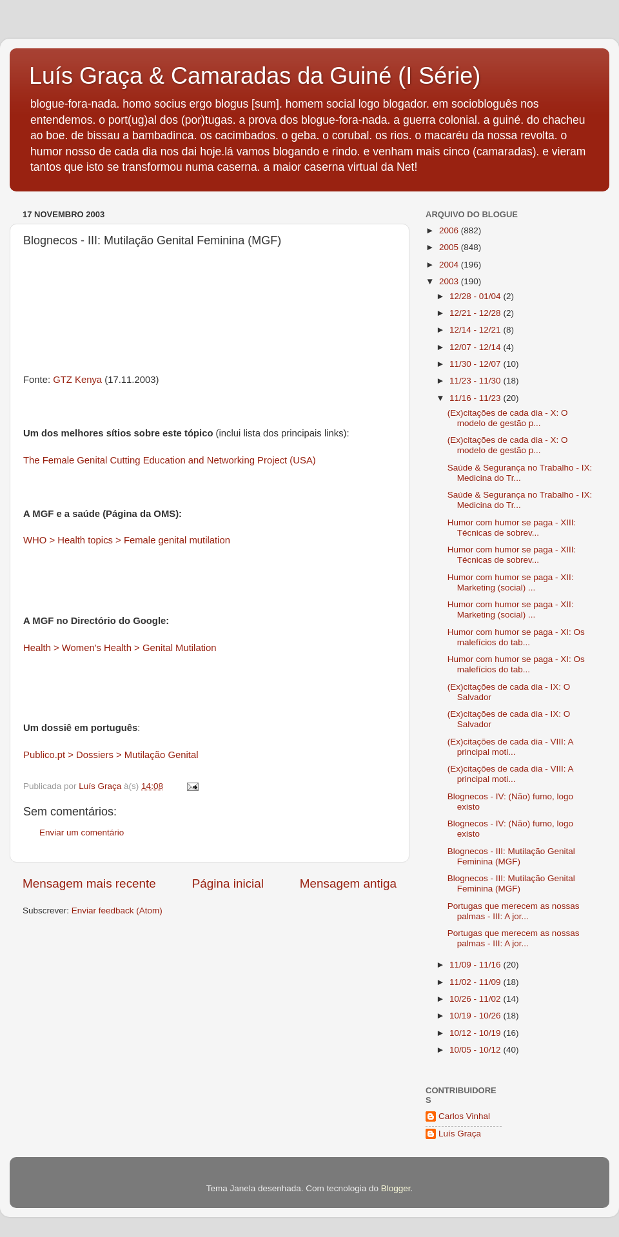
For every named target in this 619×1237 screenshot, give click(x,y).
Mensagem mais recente (89, 883)
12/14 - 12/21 (476, 330)
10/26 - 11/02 (476, 999)
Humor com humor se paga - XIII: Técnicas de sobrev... (511, 528)
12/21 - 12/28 (476, 313)
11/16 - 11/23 (476, 398)
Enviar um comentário (81, 832)
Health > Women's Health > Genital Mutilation (120, 648)
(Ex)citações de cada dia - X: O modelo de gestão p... (507, 418)
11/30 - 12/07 (476, 364)
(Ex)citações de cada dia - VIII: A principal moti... (510, 747)
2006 (450, 230)
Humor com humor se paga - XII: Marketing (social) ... (510, 582)
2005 (450, 247)
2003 (450, 281)
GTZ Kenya (78, 380)
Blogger (396, 1188)
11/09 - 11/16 (476, 964)
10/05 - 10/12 (476, 1050)
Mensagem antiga (348, 883)
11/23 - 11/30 (476, 380)
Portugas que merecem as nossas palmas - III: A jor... (513, 911)
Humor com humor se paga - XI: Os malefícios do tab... (516, 637)
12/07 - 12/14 (476, 347)
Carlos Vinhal (464, 1116)
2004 (450, 264)
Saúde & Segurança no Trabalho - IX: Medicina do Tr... (519, 473)
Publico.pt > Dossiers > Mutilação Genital (110, 755)
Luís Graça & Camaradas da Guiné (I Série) (254, 76)
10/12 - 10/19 (476, 1033)
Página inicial (228, 883)
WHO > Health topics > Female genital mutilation (126, 540)
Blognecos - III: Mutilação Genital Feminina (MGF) (511, 856)
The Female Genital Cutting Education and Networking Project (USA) (169, 460)
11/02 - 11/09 (476, 982)
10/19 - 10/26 (476, 1015)
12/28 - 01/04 (476, 296)
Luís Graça (459, 1133)
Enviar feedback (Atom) (117, 910)
